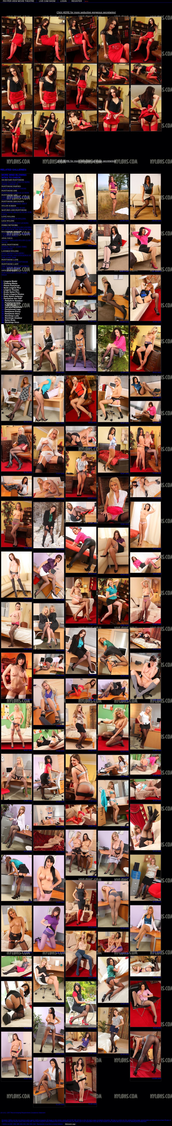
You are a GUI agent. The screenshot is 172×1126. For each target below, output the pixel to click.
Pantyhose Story (12, 314)
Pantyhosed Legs (13, 309)
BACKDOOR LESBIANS (12, 232)
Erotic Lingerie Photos (14, 294)
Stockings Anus (12, 322)
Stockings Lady (12, 316)
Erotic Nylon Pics (11, 292)
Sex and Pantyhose (13, 307)
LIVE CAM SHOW (47, 1)
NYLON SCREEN (9, 206)
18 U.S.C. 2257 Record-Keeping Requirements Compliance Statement (22, 1113)
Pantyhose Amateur (14, 301)
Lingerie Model (10, 281)
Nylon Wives (10, 305)
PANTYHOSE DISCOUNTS (13, 201)
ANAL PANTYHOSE (10, 245)
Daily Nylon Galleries (13, 296)
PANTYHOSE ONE (9, 191)
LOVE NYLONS (8, 217)
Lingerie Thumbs (11, 290)
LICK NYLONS (8, 221)
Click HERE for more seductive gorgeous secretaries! (86, 12)
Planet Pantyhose (12, 286)
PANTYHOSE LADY (10, 264)
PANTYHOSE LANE (10, 260)
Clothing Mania (10, 283)
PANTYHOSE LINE (10, 195)
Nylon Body (10, 320)
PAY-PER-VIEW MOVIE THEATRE (18, 1)
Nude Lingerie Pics (12, 288)
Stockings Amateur (13, 318)
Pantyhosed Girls (13, 303)
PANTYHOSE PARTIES (11, 186)
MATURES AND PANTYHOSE (14, 210)
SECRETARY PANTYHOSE (13, 180)
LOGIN (63, 1)
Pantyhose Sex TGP (13, 299)
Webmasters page (70, 1124)
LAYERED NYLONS (10, 251)
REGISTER (77, 1)
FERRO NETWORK (10, 225)
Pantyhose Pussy (13, 311)
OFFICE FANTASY (9, 270)
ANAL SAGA (7, 238)
